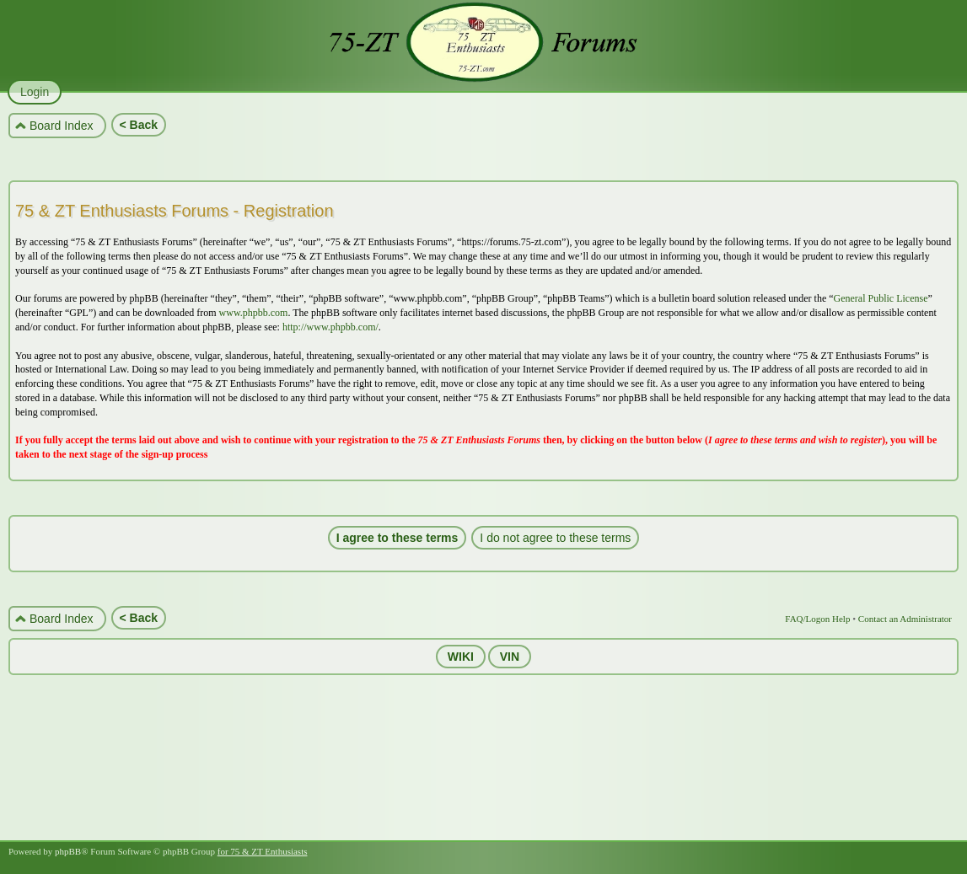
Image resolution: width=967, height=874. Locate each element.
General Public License (881, 298)
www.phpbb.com (253, 313)
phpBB (68, 851)
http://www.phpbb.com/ (330, 327)
